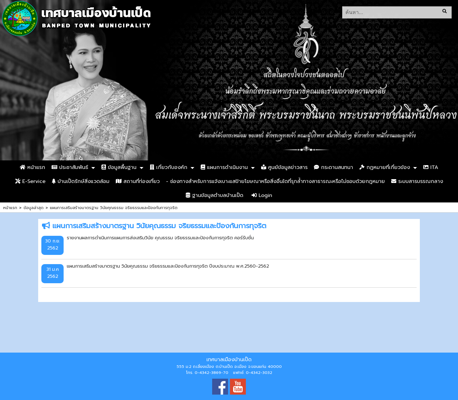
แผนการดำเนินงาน (224, 167)
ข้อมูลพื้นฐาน (118, 167)
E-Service (30, 181)
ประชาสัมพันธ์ (70, 167)
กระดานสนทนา (333, 167)
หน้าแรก (32, 167)
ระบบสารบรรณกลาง (417, 181)
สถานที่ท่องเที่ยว (138, 181)
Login (262, 195)
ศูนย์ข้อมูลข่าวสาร (284, 167)
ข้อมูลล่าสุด (34, 208)
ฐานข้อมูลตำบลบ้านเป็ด (214, 195)
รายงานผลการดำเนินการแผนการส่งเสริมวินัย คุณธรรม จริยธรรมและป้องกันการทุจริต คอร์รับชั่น (160, 237)
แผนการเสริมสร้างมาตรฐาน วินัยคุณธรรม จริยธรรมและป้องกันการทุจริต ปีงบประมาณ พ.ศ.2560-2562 (168, 266)
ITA (430, 167)
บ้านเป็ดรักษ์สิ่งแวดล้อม (80, 181)
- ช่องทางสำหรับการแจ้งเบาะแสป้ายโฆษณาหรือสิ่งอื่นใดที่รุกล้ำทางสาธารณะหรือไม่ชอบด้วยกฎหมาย (275, 181)
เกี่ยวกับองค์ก (168, 167)
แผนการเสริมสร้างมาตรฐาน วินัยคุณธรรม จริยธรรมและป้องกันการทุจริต (113, 208)
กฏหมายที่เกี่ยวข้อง (384, 167)
